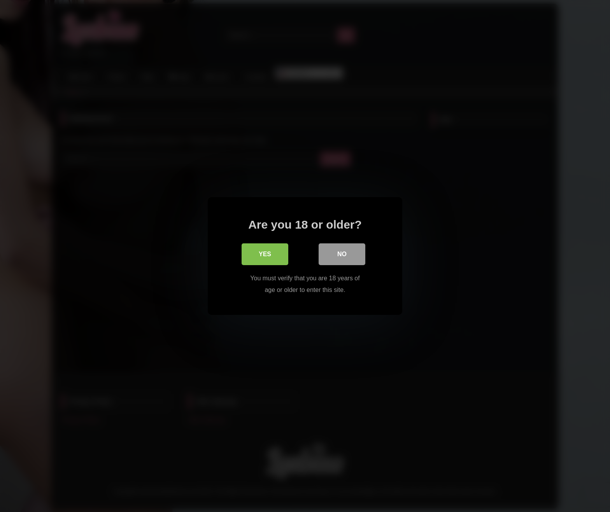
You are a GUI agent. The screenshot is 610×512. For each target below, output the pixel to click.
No (342, 254)
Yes (265, 254)
